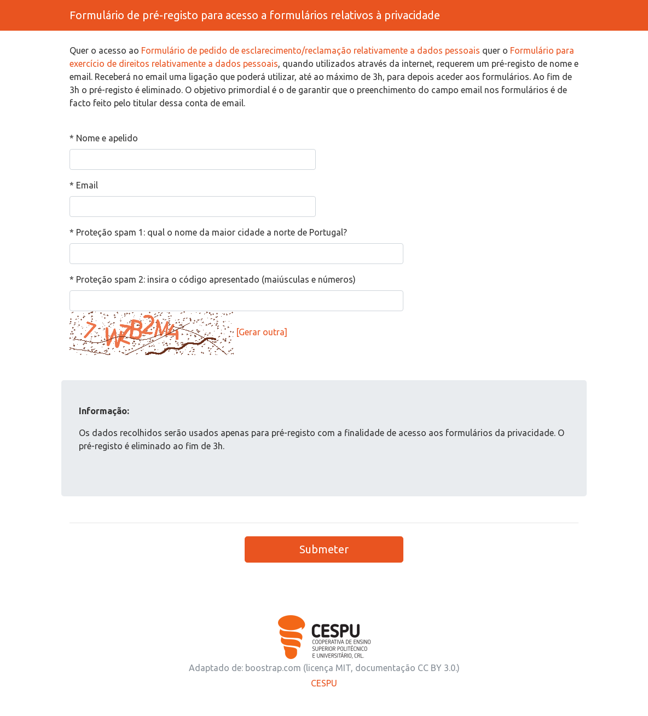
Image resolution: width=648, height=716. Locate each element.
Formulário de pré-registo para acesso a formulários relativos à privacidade (255, 15)
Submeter (324, 549)
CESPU (324, 683)
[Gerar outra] (261, 332)
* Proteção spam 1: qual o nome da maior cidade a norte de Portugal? (208, 232)
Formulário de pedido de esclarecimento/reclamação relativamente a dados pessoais (310, 50)
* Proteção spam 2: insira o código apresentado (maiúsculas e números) (213, 279)
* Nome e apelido (104, 138)
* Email (84, 185)
